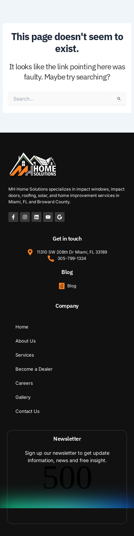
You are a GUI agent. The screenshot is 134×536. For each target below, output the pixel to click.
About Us (25, 341)
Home (21, 327)
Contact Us (27, 411)
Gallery (23, 397)
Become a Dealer (34, 369)
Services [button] (24, 355)
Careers (24, 383)
